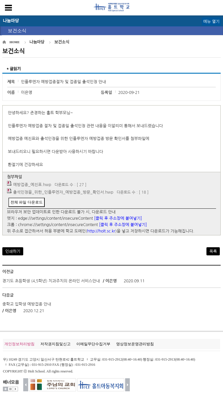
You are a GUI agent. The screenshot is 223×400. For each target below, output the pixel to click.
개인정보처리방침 (19, 344)
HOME (15, 42)
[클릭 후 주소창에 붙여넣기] (118, 218)
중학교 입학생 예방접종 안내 (26, 304)
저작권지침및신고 (55, 344)
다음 (127, 384)
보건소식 (17, 30)
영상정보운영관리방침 (135, 344)
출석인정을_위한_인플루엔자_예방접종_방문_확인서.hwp (63, 192)
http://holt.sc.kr (101, 231)
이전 (25, 384)
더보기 (5, 389)
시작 (15, 389)
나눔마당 (37, 42)
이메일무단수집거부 (93, 344)
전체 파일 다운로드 (26, 202)
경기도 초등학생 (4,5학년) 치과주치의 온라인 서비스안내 (51, 281)
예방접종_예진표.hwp (32, 185)
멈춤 (10, 389)
